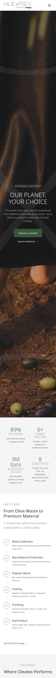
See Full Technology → (15, 643)
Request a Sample (28, 233)
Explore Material (28, 241)
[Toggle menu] (49, 5)
